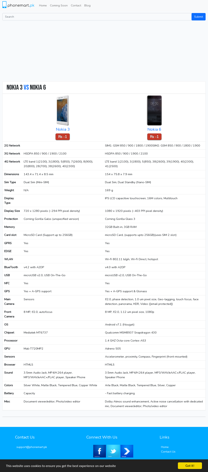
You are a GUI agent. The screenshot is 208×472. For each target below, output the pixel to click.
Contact (76, 5)
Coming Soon (59, 5)
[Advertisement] (104, 50)
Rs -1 (62, 136)
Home (43, 5)
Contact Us (168, 452)
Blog (87, 5)
